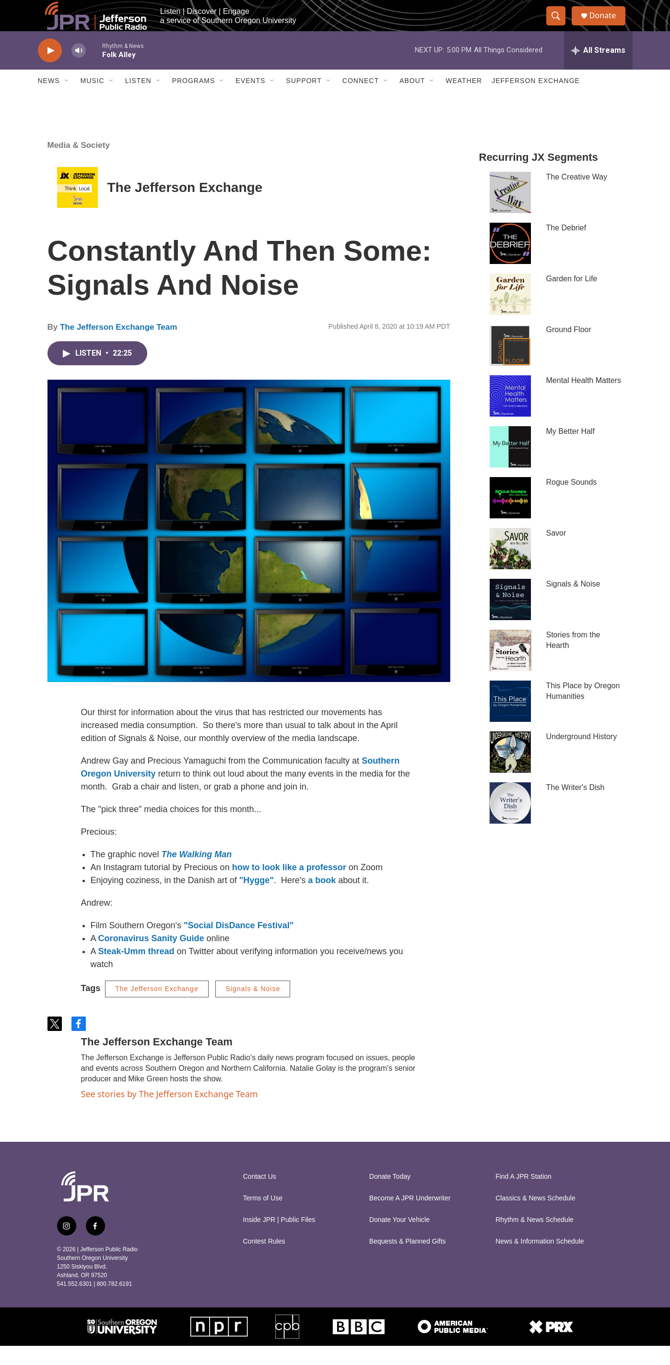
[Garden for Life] (510, 313)
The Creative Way (576, 196)
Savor (556, 552)
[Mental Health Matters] (510, 415)
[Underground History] (510, 771)
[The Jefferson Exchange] (77, 206)
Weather (464, 100)
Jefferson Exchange (536, 100)
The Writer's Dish (575, 806)
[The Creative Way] (510, 211)
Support (303, 100)
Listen (138, 100)
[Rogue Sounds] (510, 517)
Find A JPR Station (523, 1195)
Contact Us (259, 1195)
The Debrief (566, 247)
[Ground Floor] (510, 364)
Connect (360, 100)
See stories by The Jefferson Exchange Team (169, 1112)
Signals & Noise (252, 1008)
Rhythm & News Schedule (534, 1239)
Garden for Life (572, 298)
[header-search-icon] (559, 25)
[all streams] (598, 69)
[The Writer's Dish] (510, 822)
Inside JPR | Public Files (279, 1239)
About (412, 100)
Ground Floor (568, 349)
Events (250, 100)
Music (93, 100)
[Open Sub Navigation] (67, 100)
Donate (608, 25)
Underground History (581, 756)
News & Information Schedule (539, 1260)
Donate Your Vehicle (399, 1239)
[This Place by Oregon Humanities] (510, 720)
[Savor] (510, 567)
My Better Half (570, 450)
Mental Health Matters (584, 399)
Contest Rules (264, 1260)
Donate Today (390, 1195)
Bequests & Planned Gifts (407, 1260)
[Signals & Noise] (510, 618)
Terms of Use (262, 1217)
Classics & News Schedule (535, 1217)
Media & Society (78, 164)
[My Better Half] (510, 466)
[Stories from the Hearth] (510, 669)
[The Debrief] (510, 262)
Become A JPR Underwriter (410, 1217)
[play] (50, 69)
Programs (193, 100)
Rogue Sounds (571, 501)
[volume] (79, 70)
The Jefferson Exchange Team (118, 346)
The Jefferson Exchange (185, 206)
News (49, 100)
